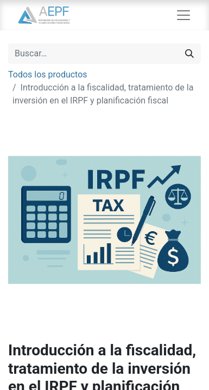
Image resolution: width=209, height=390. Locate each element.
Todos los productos (47, 74)
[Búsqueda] (189, 53)
